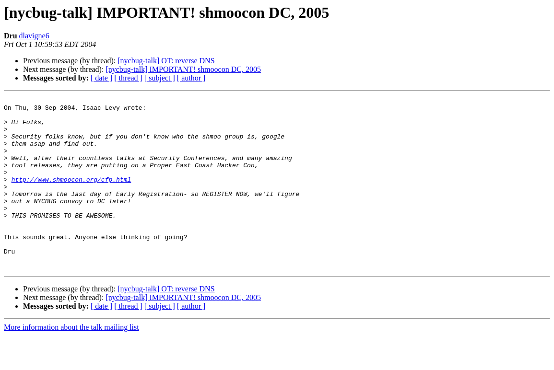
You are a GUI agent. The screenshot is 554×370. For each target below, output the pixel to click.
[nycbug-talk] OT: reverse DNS (166, 61)
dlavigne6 (34, 36)
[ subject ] (159, 78)
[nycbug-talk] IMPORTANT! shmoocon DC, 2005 (183, 69)
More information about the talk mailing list (71, 362)
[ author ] (191, 78)
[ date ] (101, 78)
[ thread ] (128, 78)
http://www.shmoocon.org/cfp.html (71, 196)
